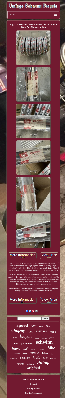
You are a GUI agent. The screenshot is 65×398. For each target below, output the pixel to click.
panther (17, 354)
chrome (20, 363)
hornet (37, 338)
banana (13, 358)
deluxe (44, 353)
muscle (34, 353)
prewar (51, 338)
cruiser (41, 331)
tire (52, 354)
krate (36, 357)
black (41, 327)
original (33, 368)
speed (22, 325)
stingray (18, 330)
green (15, 338)
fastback (30, 364)
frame (16, 348)
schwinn (44, 342)
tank (25, 348)
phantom (25, 357)
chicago (44, 338)
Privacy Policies (33, 388)
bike (51, 347)
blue (48, 326)
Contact (33, 384)
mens (25, 353)
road (30, 331)
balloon (42, 349)
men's (53, 332)
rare (45, 357)
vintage (43, 362)
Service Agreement (33, 393)
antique (53, 358)
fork (16, 343)
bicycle (26, 336)
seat (34, 326)
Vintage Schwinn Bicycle (33, 379)
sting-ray (34, 349)
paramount (27, 343)
